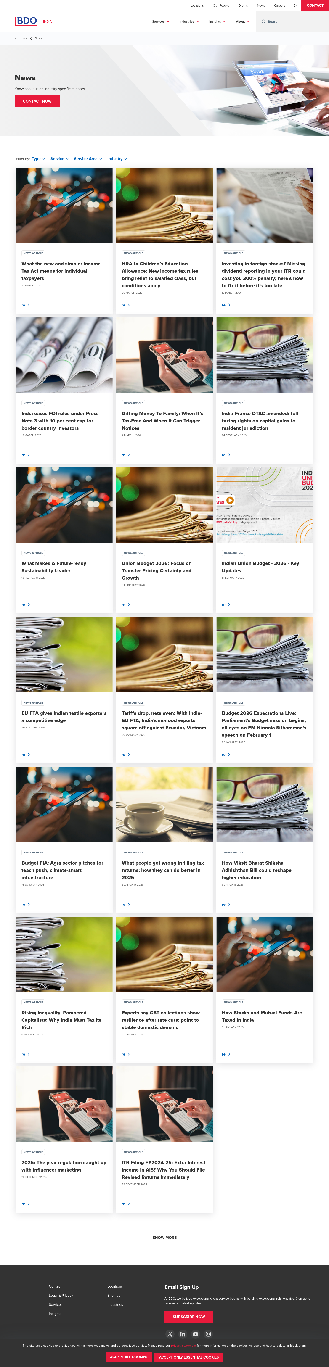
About (240, 21)
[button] (315, 5)
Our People (221, 5)
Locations (197, 5)
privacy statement (183, 1346)
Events (243, 5)
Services (158, 21)
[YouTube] (195, 1334)
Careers (279, 5)
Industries (187, 21)
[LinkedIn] (182, 1334)
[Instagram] (208, 1334)
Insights (215, 21)
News (261, 5)
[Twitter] (169, 1334)
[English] (296, 5)
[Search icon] (263, 21)
